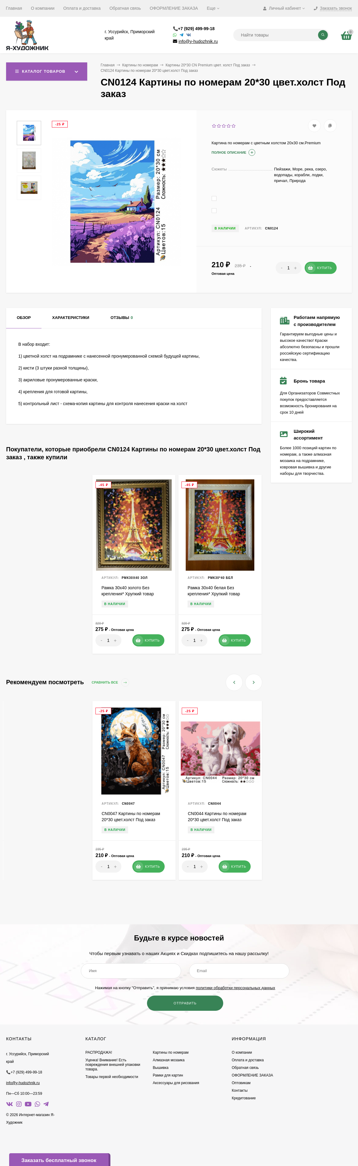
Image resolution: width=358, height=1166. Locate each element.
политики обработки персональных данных (235, 988)
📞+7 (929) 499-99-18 (194, 28)
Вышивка (161, 1068)
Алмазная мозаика (168, 1060)
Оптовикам (241, 1083)
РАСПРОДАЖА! (98, 1052)
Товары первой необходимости (111, 1077)
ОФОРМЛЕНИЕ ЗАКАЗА (174, 8)
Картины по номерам (140, 65)
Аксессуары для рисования (176, 1083)
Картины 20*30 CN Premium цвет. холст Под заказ (208, 65)
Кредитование (244, 1098)
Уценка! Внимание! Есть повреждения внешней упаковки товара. (112, 1064)
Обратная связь (125, 8)
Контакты (240, 1090)
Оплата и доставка (82, 8)
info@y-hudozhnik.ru (198, 41)
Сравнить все (111, 682)
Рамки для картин (168, 1075)
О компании (42, 8)
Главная (14, 8)
